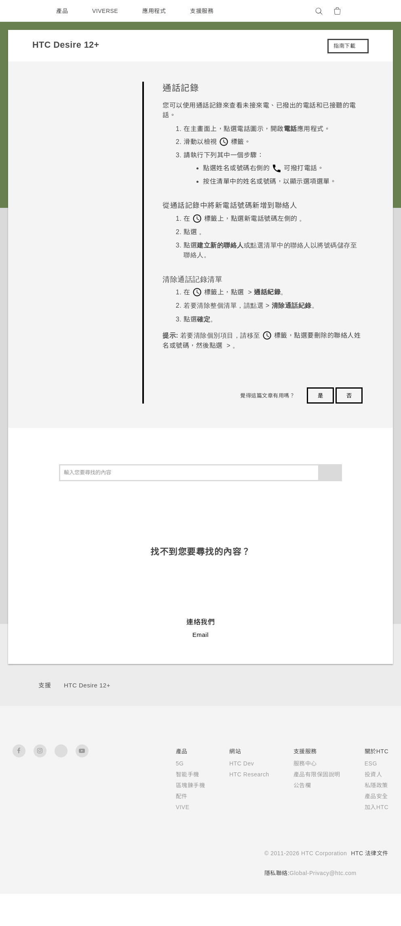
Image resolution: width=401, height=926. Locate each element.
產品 (62, 11)
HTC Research (247, 774)
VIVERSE (106, 11)
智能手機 (184, 774)
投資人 (373, 774)
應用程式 (156, 11)
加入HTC (376, 807)
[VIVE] (377, 11)
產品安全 (376, 796)
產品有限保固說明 (316, 774)
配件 (178, 796)
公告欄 (302, 785)
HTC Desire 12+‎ (88, 685)
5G (176, 763)
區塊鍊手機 (187, 785)
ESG (370, 763)
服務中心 (305, 763)
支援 (44, 685)
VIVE (179, 807)
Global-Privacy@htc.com (320, 873)
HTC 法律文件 (369, 853)
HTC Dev (239, 763)
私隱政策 (376, 785)
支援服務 (203, 11)
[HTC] (22, 11)
